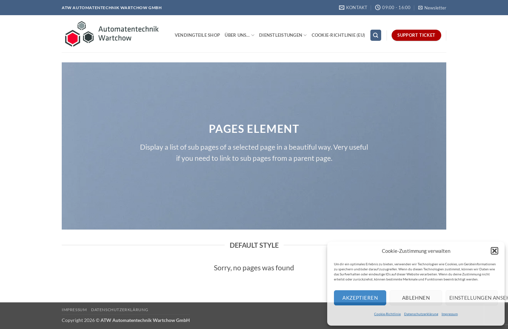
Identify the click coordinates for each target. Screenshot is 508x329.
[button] (494, 250)
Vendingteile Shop (197, 35)
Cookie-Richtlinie (387, 314)
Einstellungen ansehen (473, 298)
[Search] (375, 35)
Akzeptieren (360, 298)
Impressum (450, 314)
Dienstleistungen (283, 35)
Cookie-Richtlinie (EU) (338, 35)
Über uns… (239, 35)
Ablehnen (416, 298)
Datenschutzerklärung (421, 314)
